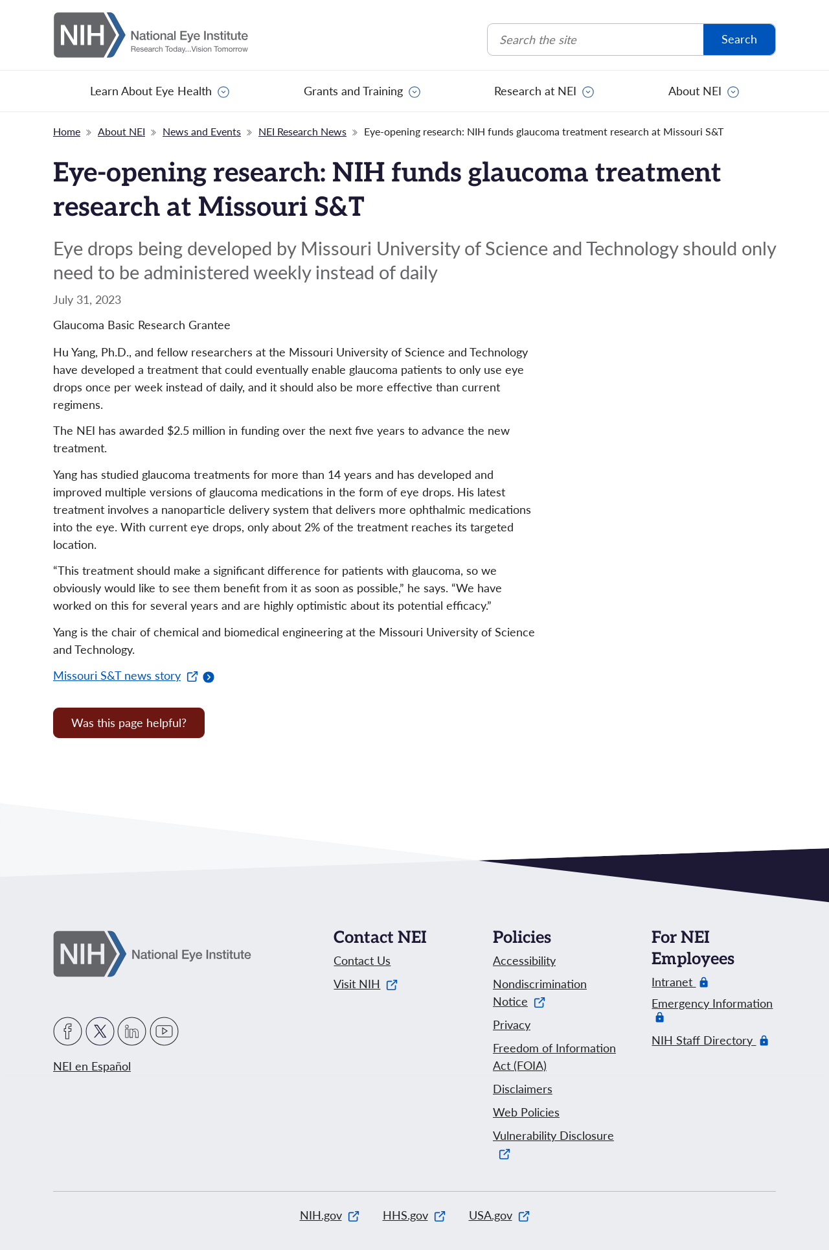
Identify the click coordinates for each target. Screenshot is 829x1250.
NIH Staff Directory (704, 1040)
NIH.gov (329, 1215)
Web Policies (526, 1112)
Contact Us (362, 960)
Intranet (674, 982)
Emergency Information (712, 1010)
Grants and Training (353, 91)
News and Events (202, 131)
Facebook (67, 1031)
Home (66, 131)
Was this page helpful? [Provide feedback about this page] (129, 722)
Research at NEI (535, 91)
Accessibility (524, 960)
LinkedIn (131, 1031)
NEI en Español (92, 1066)
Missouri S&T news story (125, 675)
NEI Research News (302, 131)
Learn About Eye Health (151, 91)
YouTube (164, 1031)
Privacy (511, 1024)
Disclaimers (522, 1089)
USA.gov (499, 1215)
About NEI (694, 91)
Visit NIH (366, 984)
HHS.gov (414, 1215)
